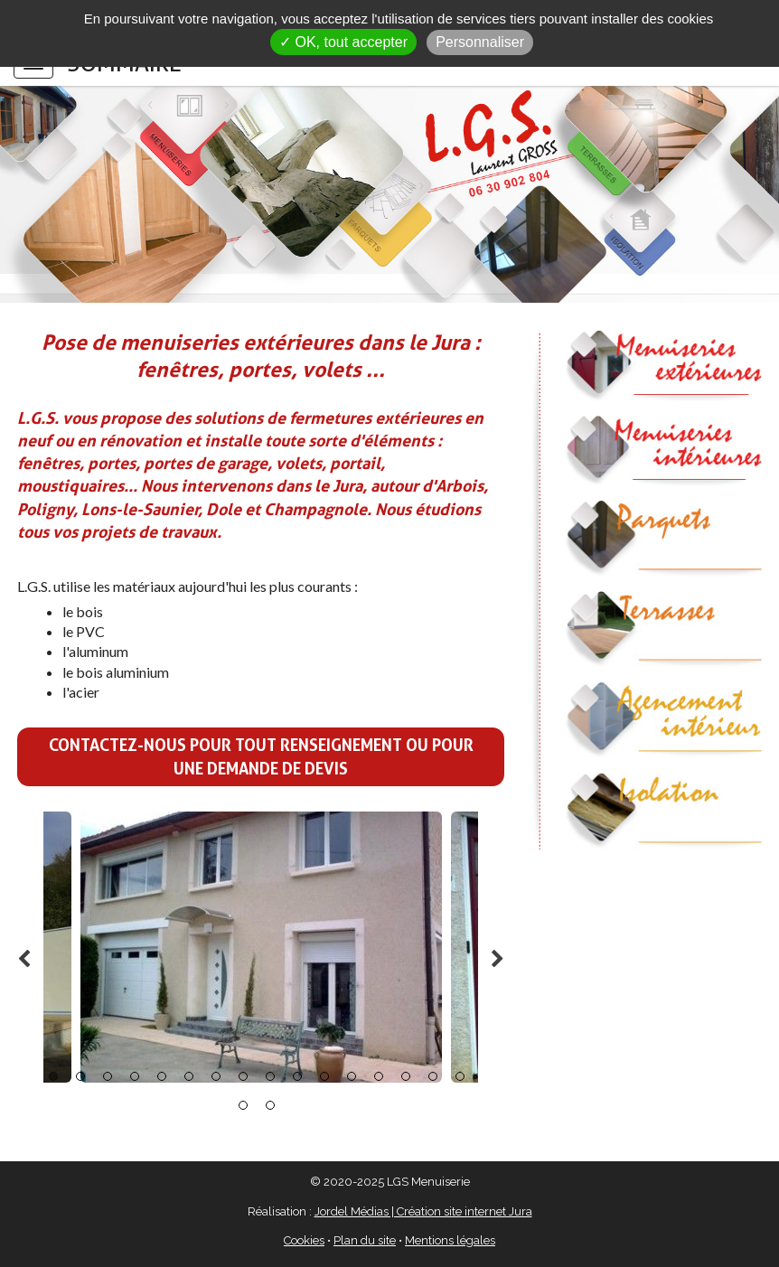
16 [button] (460, 1076)
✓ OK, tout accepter (343, 42)
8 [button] (243, 1076)
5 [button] (161, 1076)
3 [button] (107, 1076)
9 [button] (270, 1076)
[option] (261, 947)
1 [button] (53, 1076)
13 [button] (378, 1076)
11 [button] (324, 1076)
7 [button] (216, 1076)
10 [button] (297, 1076)
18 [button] (270, 1105)
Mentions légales (450, 1240)
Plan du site (364, 1240)
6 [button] (188, 1076)
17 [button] (243, 1105)
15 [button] (432, 1076)
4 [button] (134, 1076)
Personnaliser (480, 42)
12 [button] (351, 1076)
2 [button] (80, 1076)
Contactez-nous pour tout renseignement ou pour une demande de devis (261, 757)
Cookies (304, 1240)
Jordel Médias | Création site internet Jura (423, 1211)
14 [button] (405, 1076)
